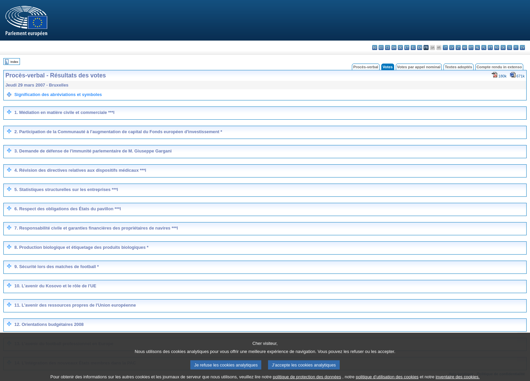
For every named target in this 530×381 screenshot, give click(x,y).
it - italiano (445, 47)
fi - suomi (516, 47)
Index (14, 62)
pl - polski (483, 47)
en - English (419, 47)
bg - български (374, 47)
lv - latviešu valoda (451, 47)
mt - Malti (471, 47)
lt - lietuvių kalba (458, 47)
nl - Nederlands (477, 47)
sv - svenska (522, 47)
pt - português (490, 47)
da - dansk (393, 47)
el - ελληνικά (413, 47)
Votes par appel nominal (418, 67)
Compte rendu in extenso (499, 67)
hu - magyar (464, 47)
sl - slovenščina (509, 47)
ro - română (496, 47)
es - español (381, 47)
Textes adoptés (458, 67)
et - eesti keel (406, 47)
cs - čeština (387, 47)
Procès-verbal (365, 67)
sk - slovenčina (503, 47)
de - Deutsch (400, 47)
